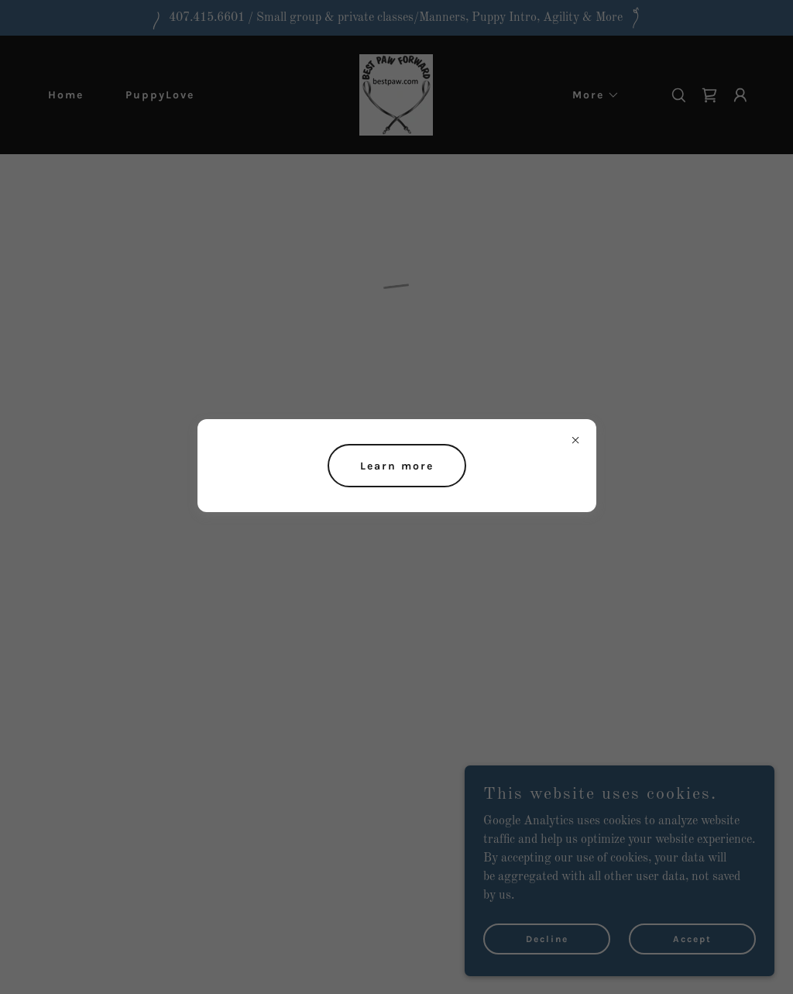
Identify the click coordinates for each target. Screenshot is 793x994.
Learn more (397, 466)
